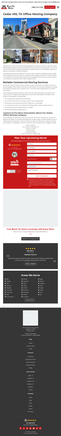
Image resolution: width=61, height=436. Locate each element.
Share (30, 234)
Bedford (41, 281)
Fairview (24, 294)
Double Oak (8, 292)
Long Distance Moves (30, 359)
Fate (40, 294)
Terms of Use (48, 184)
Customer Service (30, 346)
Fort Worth (25, 296)
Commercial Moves (30, 362)
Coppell (40, 288)
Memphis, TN (30, 384)
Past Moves (30, 411)
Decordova (25, 290)
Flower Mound (9, 296)
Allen (7, 279)
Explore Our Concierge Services (30, 238)
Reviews (31, 406)
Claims (30, 349)
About (30, 397)
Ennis (40, 292)
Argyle (40, 279)
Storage (30, 368)
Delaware (30, 387)
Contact (30, 343)
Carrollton (41, 283)
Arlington (8, 281)
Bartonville (25, 281)
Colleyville (8, 288)
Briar (7, 283)
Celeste (24, 285)
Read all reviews (31, 264)
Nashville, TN (30, 378)
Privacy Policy (28, 431)
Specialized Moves (30, 365)
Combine (24, 288)
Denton (40, 290)
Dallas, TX (30, 375)
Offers (30, 403)
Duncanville (25, 292)
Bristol (24, 283)
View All (30, 389)
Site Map (34, 431)
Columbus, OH (30, 381)
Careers (30, 408)
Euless (7, 294)
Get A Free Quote (49, 7)
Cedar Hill (8, 285)
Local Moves (30, 356)
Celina (40, 285)
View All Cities (29, 300)
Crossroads (8, 290)
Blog (30, 400)
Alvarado (24, 279)
